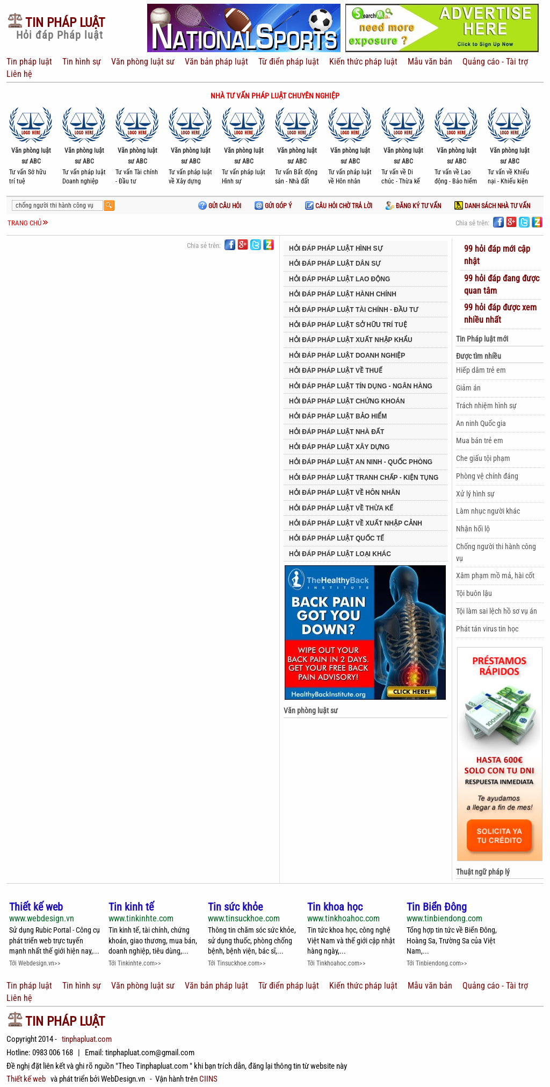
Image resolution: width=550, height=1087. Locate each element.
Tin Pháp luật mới (482, 339)
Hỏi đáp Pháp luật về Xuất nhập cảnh (355, 523)
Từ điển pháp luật (287, 61)
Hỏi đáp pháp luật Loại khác (340, 554)
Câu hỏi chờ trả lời (338, 206)
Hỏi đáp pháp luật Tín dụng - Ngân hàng (360, 386)
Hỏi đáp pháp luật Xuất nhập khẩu (350, 340)
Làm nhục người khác (488, 511)
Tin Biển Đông (437, 907)
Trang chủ (24, 223)
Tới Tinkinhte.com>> (134, 963)
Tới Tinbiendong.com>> (437, 963)
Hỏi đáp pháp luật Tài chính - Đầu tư (353, 310)
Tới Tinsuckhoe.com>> (237, 963)
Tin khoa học (335, 907)
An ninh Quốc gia (481, 423)
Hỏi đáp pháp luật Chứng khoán (347, 401)
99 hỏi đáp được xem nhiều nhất (500, 313)
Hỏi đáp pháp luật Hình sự (335, 248)
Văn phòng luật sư (142, 61)
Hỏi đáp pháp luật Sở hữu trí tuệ (348, 325)
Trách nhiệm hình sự (486, 405)
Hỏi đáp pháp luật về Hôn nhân (344, 492)
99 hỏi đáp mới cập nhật (497, 255)
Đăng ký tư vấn (413, 206)
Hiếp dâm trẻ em (481, 370)
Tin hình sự (81, 61)
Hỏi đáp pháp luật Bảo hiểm (338, 416)
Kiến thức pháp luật (362, 61)
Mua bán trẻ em (479, 440)
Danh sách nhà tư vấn (492, 206)
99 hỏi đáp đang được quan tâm (501, 284)
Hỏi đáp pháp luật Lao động (339, 279)
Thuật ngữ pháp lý (483, 872)
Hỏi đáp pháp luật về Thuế (335, 370)
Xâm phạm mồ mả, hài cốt (495, 575)
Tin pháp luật (30, 61)
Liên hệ (19, 74)
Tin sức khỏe (235, 907)
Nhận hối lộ (473, 528)
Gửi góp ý (273, 206)
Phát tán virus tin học (487, 628)
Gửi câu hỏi (219, 206)
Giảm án (468, 387)
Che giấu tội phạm (483, 458)
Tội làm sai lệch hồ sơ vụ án (496, 611)
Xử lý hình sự (475, 493)
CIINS (208, 1079)
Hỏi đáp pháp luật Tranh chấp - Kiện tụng (363, 477)
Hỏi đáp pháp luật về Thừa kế (341, 508)
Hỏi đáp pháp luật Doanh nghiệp (347, 355)
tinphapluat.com (87, 1039)
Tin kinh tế (131, 907)
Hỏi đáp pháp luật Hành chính (342, 294)
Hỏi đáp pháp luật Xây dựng (339, 447)
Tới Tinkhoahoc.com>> (336, 963)
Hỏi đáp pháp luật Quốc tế (336, 538)
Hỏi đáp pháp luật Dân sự (334, 263)
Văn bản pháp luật (215, 61)
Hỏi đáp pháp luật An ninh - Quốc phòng (360, 462)
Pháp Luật (55, 22)
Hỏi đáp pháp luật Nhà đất (336, 432)
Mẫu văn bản (429, 61)
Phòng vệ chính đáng (487, 476)
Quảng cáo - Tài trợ (494, 61)
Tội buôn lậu (474, 593)
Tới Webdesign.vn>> (35, 963)
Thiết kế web (36, 907)
